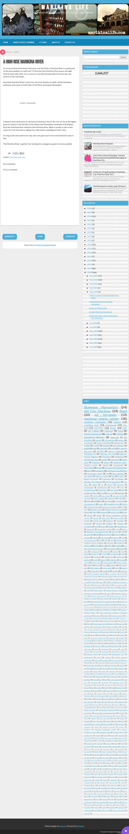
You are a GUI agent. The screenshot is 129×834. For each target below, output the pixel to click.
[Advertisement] (105, 99)
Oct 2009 (94, 284)
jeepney (118, 716)
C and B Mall (119, 501)
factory (86, 688)
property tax (104, 760)
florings (99, 694)
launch (115, 721)
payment (106, 551)
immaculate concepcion (106, 710)
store (115, 788)
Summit (113, 618)
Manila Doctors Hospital (115, 591)
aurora (122, 632)
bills (107, 641)
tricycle (124, 802)
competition (122, 526)
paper (89, 749)
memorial (87, 546)
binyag (114, 641)
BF (120, 579)
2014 (89, 252)
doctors (115, 532)
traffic (121, 476)
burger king (97, 521)
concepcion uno (91, 666)
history (116, 705)
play (104, 755)
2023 (89, 220)
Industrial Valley (92, 507)
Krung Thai (113, 588)
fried (118, 696)
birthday (122, 641)
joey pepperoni (90, 540)
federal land (120, 688)
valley (111, 805)
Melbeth (115, 599)
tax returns (120, 794)
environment (88, 685)
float (91, 694)
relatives (108, 763)
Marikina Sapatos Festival (114, 510)
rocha (92, 769)
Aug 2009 (94, 292)
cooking (122, 666)
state (96, 788)
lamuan (108, 721)
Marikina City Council (91, 593)
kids (105, 540)
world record (104, 810)
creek (117, 529)
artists (115, 632)
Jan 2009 (93, 347)
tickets (108, 797)
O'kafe (110, 604)
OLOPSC (99, 428)
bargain (121, 638)
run (107, 473)
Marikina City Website (93, 482)
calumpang (105, 649)
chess (99, 657)
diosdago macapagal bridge (97, 532)
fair (92, 688)
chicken (108, 657)
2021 (89, 228)
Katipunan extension (91, 588)
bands (114, 635)
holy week (114, 490)
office (109, 546)
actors (89, 515)
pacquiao (114, 746)
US (99, 621)
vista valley (107, 568)
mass (102, 493)
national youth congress (94, 744)
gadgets (106, 699)
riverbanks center (94, 473)
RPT (116, 610)
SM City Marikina (97, 411)
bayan (98, 440)
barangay (112, 638)
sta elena (88, 476)
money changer (108, 738)
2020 (89, 232)
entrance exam (118, 682)
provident (114, 554)
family (106, 688)
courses (104, 668)
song (122, 783)
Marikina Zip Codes (92, 132)
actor (124, 512)
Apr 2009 (94, 335)
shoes (113, 428)
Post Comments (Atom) (46, 245)
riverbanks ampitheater (117, 471)
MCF (86, 510)
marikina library (118, 733)
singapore (87, 783)
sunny (125, 791)
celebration (123, 652)
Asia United (105, 579)
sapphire (116, 772)
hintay (109, 705)
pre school (105, 758)
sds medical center (100, 777)
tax (113, 476)
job (123, 538)
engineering (102, 487)
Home (40, 237)
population (99, 471)
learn (123, 721)
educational (88, 535)
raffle (86, 763)
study (109, 791)
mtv (102, 546)
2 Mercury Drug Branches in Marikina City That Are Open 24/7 (109, 173)
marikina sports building (93, 543)
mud (106, 741)
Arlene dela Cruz (92, 579)
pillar (88, 755)
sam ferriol (99, 772)
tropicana (89, 805)
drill (122, 532)
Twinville (92, 621)
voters (96, 808)
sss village (93, 431)
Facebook (106, 479)
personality (88, 752)
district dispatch (111, 677)
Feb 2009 (94, 343)
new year (110, 493)
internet (115, 538)
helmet (86, 705)
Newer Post (10, 237)
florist (108, 694)
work (95, 810)
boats (109, 643)
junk (114, 719)
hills (102, 705)
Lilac (88, 591)
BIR (100, 501)
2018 (89, 240)
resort (122, 763)
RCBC (94, 610)
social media (113, 783)
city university (116, 660)
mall (94, 448)
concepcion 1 (122, 663)
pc (113, 749)
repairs (87, 496)
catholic (113, 652)
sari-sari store (118, 496)
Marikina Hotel (96, 510)
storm (86, 563)
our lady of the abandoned (116, 468)
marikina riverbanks (95, 422)
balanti (100, 635)
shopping (113, 780)
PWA (117, 604)
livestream (120, 540)
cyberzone (121, 668)
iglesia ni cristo (89, 710)
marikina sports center (101, 418)
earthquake (88, 487)
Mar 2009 (94, 339)
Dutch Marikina (104, 443)
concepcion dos (91, 459)
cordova (96, 668)
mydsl (113, 741)
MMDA (100, 451)
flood (123, 411)
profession (93, 760)
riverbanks (88, 443)
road (113, 448)
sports (100, 785)
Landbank (123, 588)
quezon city (121, 760)
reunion (94, 766)
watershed (95, 571)
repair (116, 763)
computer (90, 529)
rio (107, 766)
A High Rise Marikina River (23, 62)
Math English (104, 599)
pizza (86, 554)
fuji (87, 699)
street (94, 791)
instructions (96, 716)
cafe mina (87, 649)
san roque (105, 496)
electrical (94, 682)
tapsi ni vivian (102, 476)
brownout (98, 646)
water (104, 808)
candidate (120, 521)
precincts (95, 554)
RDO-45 (110, 610)
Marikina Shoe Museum (103, 143)
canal (122, 649)
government (107, 535)
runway (110, 769)
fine (101, 691)
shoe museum (118, 473)
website (112, 808)
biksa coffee (119, 518)
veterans (118, 805)
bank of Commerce (98, 638)
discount (89, 677)
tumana (113, 565)
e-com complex (115, 680)
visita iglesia (95, 568)
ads (123, 627)
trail (112, 799)
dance (124, 529)
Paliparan (103, 512)
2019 (89, 236)
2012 (89, 260)
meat (105, 735)
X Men (88, 624)
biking (96, 641)
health (86, 448)
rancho (92, 763)
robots (95, 496)
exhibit (99, 685)
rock (97, 769)
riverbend (120, 766)
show (95, 560)
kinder (122, 719)
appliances (96, 632)
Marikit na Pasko (90, 599)
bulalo (106, 646)
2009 (89, 272)
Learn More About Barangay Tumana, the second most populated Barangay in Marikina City (109, 157)
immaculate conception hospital (105, 713)
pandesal (123, 746)
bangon (122, 635)
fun (92, 699)
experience (108, 685)
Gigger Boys (98, 585)
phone (97, 752)
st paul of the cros (111, 785)
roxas (103, 769)
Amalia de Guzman (91, 577)
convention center (104, 529)
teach (86, 797)
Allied (122, 574)
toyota (104, 799)
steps (109, 788)
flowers (115, 694)
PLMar (94, 512)
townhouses (88, 799)
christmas (88, 526)
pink (122, 551)
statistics (112, 560)
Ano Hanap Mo (121, 577)
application (106, 632)
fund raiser (102, 490)
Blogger (80, 826)
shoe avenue (99, 499)
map (122, 490)
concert (102, 666)
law (112, 540)
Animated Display (107, 577)
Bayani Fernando (91, 479)
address (87, 627)
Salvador (97, 616)
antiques (87, 632)
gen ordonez (118, 445)
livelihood (121, 724)
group (113, 702)
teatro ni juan (121, 563)
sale (124, 428)
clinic (125, 660)
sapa (108, 772)
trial (117, 802)
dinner (116, 674)
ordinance (87, 746)
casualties (104, 652)
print (85, 760)
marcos (121, 727)
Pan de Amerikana (112, 482)
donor (122, 677)
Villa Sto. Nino (122, 621)
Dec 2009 (94, 276)
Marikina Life (65, 7)
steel (102, 788)
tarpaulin (111, 794)
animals (121, 630)
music (99, 468)
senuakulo (121, 777)
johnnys (93, 719)
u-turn (104, 805)
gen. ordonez (89, 702)
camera (114, 649)
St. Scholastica (96, 618)
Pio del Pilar (120, 607)
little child (106, 724)
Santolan (106, 616)
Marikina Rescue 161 (117, 596)
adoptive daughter (112, 627)
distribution (99, 677)
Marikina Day (106, 593)
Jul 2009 (93, 323)
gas (97, 535)
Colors (100, 582)
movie (96, 546)
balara (107, 635)
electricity (105, 682)
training (89, 565)
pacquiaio (104, 746)
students (102, 791)
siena (122, 780)
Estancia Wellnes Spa (98, 308)
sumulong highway (94, 437)
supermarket (108, 563)
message (121, 735)
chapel (98, 524)
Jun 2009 (93, 327)
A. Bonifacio (112, 574)
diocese (124, 674)
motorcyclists (88, 741)
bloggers (95, 643)
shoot (105, 780)
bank (86, 638)
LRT (122, 507)
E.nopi (112, 582)
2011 (89, 264)
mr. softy (99, 741)
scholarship (120, 774)
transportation (101, 802)
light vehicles (95, 724)
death (103, 671)
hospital (108, 708)
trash (98, 565)
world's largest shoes (96, 574)
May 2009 (94, 331)
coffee (96, 445)
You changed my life (100, 624)
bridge (87, 445)
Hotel (124, 504)
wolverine (87, 810)
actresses (121, 624)
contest (106, 445)
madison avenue (109, 727)
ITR (110, 585)
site (95, 783)
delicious (112, 671)
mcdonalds (88, 468)
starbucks (111, 499)
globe (99, 702)
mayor (109, 434)
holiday (93, 708)
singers (103, 560)
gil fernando (105, 415)
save (102, 774)
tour (123, 797)
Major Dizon (98, 591)
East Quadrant (122, 582)
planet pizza (96, 755)
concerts (120, 485)
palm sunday (111, 549)
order (123, 744)
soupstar (87, 785)
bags (85, 635)
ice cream (105, 538)
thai (101, 797)
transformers (88, 802)
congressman (112, 666)
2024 (89, 216)
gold (105, 702)
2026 (89, 208)
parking (96, 749)
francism (111, 696)
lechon (86, 724)
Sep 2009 (93, 288)
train (120, 499)
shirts (97, 780)
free (122, 487)
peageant (121, 749)
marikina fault (105, 733)
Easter (100, 504)
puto (112, 760)
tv (126, 499)
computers (111, 663)
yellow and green (118, 810)
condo (104, 459)
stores (122, 788)
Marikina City (90, 454)
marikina (87, 730)
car (102, 485)
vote (117, 568)
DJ (106, 582)
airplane (113, 630)
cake (96, 649)
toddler (116, 797)
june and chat (105, 719)
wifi (95, 501)
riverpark (104, 448)
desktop (87, 674)
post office (121, 755)
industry (122, 713)
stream (86, 791)
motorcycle (121, 738)
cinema (96, 660)
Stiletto (106, 618)
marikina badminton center (105, 730)
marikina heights (90, 493)
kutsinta (87, 721)
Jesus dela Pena (119, 585)
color (93, 663)
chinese (120, 524)
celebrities (119, 457)
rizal (85, 769)
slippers (102, 783)
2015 (89, 248)
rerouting (97, 557)
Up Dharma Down (108, 621)
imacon (63, 826)
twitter (97, 805)
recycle (100, 763)
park (86, 551)
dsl (106, 680)
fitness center (120, 691)
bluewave (106, 457)
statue (121, 560)
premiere (115, 758)
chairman (104, 655)
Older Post (70, 237)
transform (120, 799)
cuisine (112, 668)
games (114, 699)
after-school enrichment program (96, 630)
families (99, 688)
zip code (87, 813)
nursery (108, 744)
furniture (98, 699)
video (88, 501)
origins (96, 746)
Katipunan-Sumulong (110, 507)
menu (113, 735)
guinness (121, 702)
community (101, 663)
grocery (117, 535)
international (107, 716)
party (89, 471)
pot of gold (88, 758)
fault (112, 688)
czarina (86, 671)
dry (101, 680)
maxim (98, 735)
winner (115, 571)
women (124, 571)
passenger (106, 749)
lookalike (87, 727)
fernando (87, 691)
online (116, 744)
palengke (120, 493)
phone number (107, 752)
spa (94, 785)
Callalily (93, 582)
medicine (120, 543)
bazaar (95, 518)
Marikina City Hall (108, 454)
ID (105, 585)
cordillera (87, 668)
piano (117, 752)
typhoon (108, 431)
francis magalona (99, 696)
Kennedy (104, 588)
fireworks (109, 691)
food (120, 431)
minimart (97, 738)
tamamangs (101, 794)
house (95, 538)
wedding (106, 571)
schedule (110, 774)
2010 (89, 268)
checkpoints (88, 657)
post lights (111, 755)
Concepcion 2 (89, 504)
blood (102, 643)
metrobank (88, 738)
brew (123, 643)
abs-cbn (112, 624)
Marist (86, 512)
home (101, 708)
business (109, 521)
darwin (95, 671)
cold (87, 663)
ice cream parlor (119, 708)
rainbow (87, 557)
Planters (87, 610)
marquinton (118, 465)
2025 (89, 212)
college (111, 526)
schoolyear (88, 777)
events (113, 487)
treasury (111, 802)
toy (97, 799)
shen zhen (88, 780)
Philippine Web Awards (105, 607)
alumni (99, 515)
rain (23, 157)
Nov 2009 (94, 280)
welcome (121, 808)
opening (118, 546)
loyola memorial (92, 434)
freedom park (89, 490)
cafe (122, 646)
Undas (94, 485)
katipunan (114, 437)
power (97, 758)
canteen (87, 652)
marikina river (15, 157)
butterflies (115, 646)
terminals (94, 797)
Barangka (108, 501)
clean (103, 526)
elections (115, 459)
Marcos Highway (115, 451)
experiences (120, 685)
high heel (95, 705)
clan (96, 526)
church (117, 422)
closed (110, 485)
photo (115, 551)
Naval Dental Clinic (99, 604)
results (86, 766)
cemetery (88, 524)
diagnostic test (106, 674)
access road (115, 512)
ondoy (121, 440)
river (113, 766)
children (109, 524)
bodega (116, 643)
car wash (95, 652)
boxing (86, 521)
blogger (86, 643)
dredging (87, 680)
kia (100, 540)
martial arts (88, 735)
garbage (122, 699)
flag (85, 694)
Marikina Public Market (98, 596)
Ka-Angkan (119, 479)
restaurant (111, 425)
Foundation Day (113, 504)
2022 (89, 224)
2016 (89, 244)
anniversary (119, 443)
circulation (105, 660)
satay (96, 774)
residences (108, 557)
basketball (87, 641)
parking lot (95, 551)
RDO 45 (101, 610)
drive (95, 680)
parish (121, 549)
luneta (96, 727)
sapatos (87, 560)
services (87, 499)
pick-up (124, 752)
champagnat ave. (118, 655)
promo (104, 554)
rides (102, 766)
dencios (121, 671)
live (114, 724)
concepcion (109, 440)
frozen (124, 696)
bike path (106, 518)
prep (122, 758)
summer (117, 791)
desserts (95, 674)
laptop (106, 462)
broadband (88, 646)
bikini (102, 641)
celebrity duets (92, 655)
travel (105, 565)
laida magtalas (97, 721)
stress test (96, 563)
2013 (89, 256)
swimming (90, 794)
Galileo (88, 585)
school (119, 434)
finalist (95, 691)
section (112, 777)
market (105, 465)
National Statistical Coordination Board (103, 602)
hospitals (96, 462)
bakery (92, 635)
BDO (114, 579)
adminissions (97, 627)
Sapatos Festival (117, 616)
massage (110, 543)
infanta (86, 716)
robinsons (120, 557)
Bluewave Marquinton (101, 407)
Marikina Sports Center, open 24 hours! (109, 186)
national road (122, 741)
